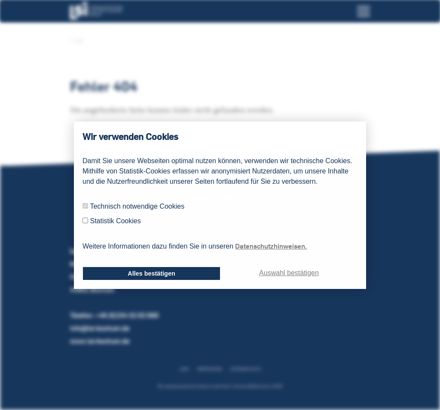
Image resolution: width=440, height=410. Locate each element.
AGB (184, 369)
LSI (76, 41)
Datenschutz (245, 369)
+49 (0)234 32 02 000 (127, 315)
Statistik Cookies (115, 221)
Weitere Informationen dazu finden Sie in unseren (194, 246)
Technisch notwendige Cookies (137, 206)
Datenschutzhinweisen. (271, 246)
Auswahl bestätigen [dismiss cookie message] (289, 272)
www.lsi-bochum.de (99, 341)
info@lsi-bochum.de (99, 328)
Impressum (209, 369)
